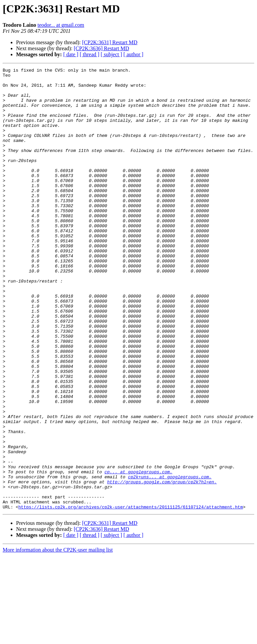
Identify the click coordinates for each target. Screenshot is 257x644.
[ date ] (70, 54)
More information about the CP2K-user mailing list (58, 638)
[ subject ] (111, 54)
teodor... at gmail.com (60, 25)
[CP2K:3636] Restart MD (101, 48)
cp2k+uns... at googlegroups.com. (169, 559)
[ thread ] (89, 54)
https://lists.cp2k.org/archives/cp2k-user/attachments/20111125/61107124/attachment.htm (130, 595)
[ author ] (133, 54)
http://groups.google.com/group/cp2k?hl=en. (162, 565)
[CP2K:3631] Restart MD (109, 42)
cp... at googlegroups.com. (138, 553)
